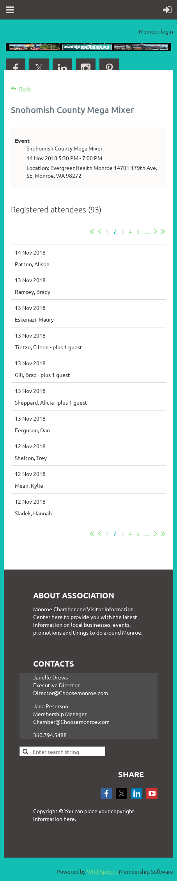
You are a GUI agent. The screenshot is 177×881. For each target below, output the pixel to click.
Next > (155, 231)
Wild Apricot (102, 871)
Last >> (163, 231)
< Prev (99, 231)
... (146, 231)
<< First (92, 231)
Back (25, 89)
